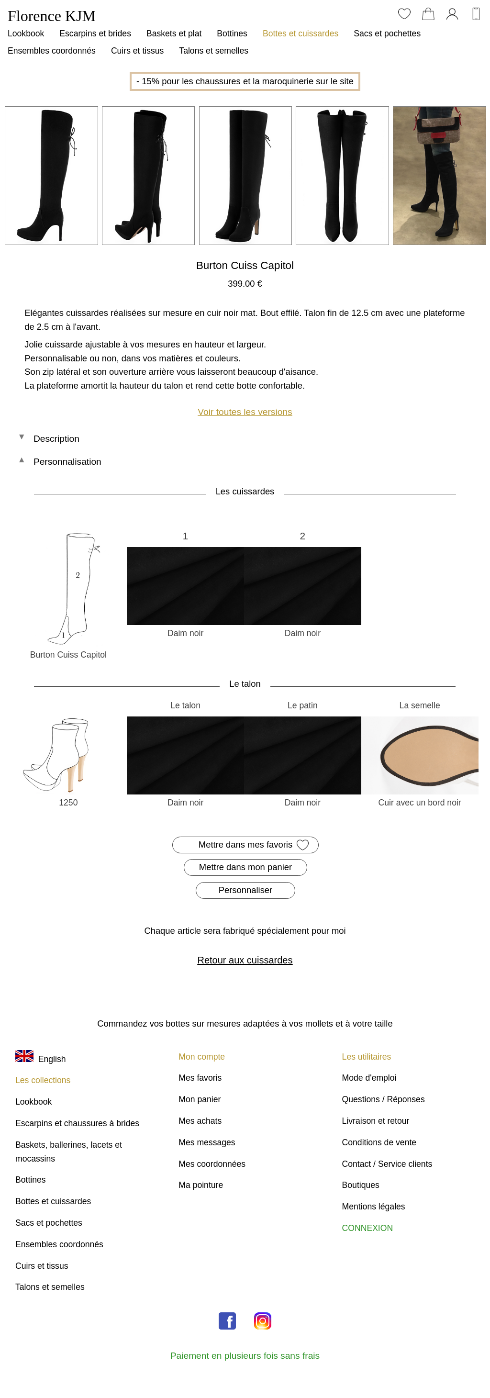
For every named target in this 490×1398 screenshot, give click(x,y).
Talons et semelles (213, 51)
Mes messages (206, 1142)
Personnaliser (245, 890)
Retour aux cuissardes (244, 960)
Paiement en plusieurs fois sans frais (245, 1356)
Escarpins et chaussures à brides (77, 1123)
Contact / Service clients (387, 1164)
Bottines (232, 33)
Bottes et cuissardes (300, 33)
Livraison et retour (376, 1121)
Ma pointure (200, 1185)
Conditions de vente (379, 1142)
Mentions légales (373, 1206)
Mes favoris (200, 1078)
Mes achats (200, 1121)
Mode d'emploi (369, 1078)
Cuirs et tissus (137, 51)
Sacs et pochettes (387, 33)
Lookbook (26, 33)
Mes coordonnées (211, 1164)
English (40, 1059)
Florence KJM (52, 15)
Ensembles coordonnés (52, 51)
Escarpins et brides (95, 33)
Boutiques (360, 1185)
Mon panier (199, 1099)
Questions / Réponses (383, 1099)
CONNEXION (367, 1228)
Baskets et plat (173, 33)
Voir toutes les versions (245, 412)
